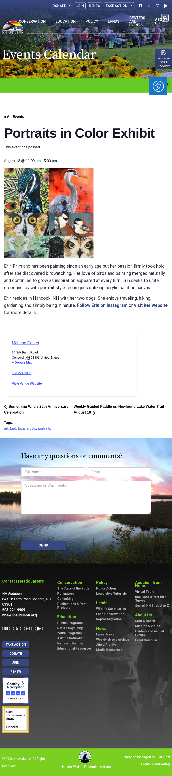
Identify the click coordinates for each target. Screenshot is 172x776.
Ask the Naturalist (70, 638)
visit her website (151, 305)
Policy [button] (92, 21)
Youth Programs (69, 633)
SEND (43, 545)
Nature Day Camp (70, 628)
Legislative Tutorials (111, 593)
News (102, 628)
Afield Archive (106, 644)
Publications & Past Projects (72, 605)
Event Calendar (146, 640)
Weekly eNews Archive (112, 639)
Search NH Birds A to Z (152, 605)
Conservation (70, 582)
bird (13, 428)
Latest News (105, 634)
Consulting (65, 598)
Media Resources (109, 650)
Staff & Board (145, 621)
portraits (44, 428)
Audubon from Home (152, 584)
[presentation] (55, 527)
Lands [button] (115, 21)
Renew (94, 6)
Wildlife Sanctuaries (111, 609)
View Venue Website (27, 383)
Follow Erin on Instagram (102, 305)
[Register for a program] (163, 52)
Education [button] (66, 21)
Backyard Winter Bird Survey (150, 599)
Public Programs (70, 623)
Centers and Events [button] (138, 21)
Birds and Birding (70, 643)
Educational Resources (74, 648)
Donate (62, 5)
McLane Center (25, 343)
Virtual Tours (145, 592)
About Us (144, 615)
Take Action (119, 5)
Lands (103, 602)
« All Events (14, 117)
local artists (27, 428)
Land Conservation (110, 614)
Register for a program (163, 62)
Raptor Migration (109, 619)
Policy (103, 582)
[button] (165, 18)
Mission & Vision (147, 626)
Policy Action (106, 588)
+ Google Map (22, 362)
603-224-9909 (21, 373)
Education (67, 616)
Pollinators (65, 593)
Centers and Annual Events (149, 633)
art (6, 428)
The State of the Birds (73, 588)
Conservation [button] (33, 21)
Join (80, 6)
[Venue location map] (90, 365)
